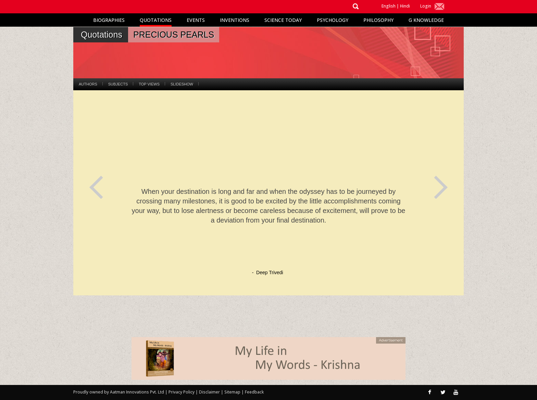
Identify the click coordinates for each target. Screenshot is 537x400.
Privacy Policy (182, 392)
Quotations (156, 20)
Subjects (118, 84)
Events (196, 20)
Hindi (405, 6)
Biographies (109, 20)
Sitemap (232, 392)
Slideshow (182, 84)
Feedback (254, 392)
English (389, 6)
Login (425, 6)
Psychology (332, 20)
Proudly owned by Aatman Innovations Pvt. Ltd (118, 392)
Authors (88, 84)
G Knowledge (426, 20)
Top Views (149, 84)
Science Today (283, 20)
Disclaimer (209, 392)
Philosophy (378, 20)
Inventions (234, 20)
